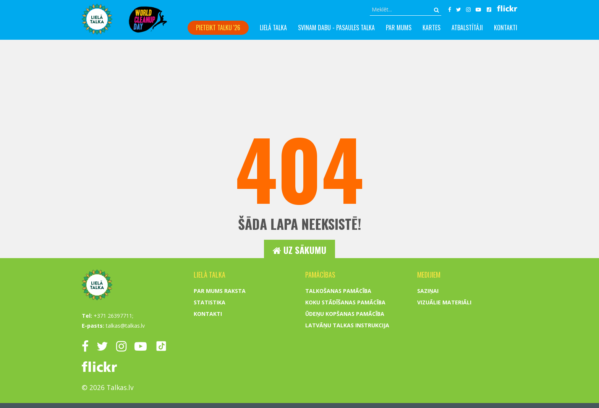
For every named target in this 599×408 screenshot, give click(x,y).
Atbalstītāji (467, 27)
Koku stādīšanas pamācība (345, 392)
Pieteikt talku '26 (218, 27)
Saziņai (428, 381)
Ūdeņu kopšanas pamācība (344, 404)
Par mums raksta (220, 381)
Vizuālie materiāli (444, 392)
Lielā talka (273, 27)
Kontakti (505, 27)
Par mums (398, 27)
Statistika (209, 392)
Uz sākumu (299, 250)
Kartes (431, 27)
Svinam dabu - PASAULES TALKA (336, 27)
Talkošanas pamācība (338, 381)
